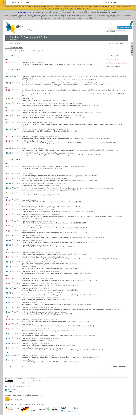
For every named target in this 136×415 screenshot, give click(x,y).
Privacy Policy (22, 383)
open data (30, 381)
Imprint (30, 383)
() (80, 64)
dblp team (33, 379)
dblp (13, 3)
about (35, 3)
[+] (112, 367)
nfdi (41, 3)
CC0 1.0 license (42, 381)
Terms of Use (14, 383)
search (28, 3)
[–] (8, 47)
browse (20, 3)
